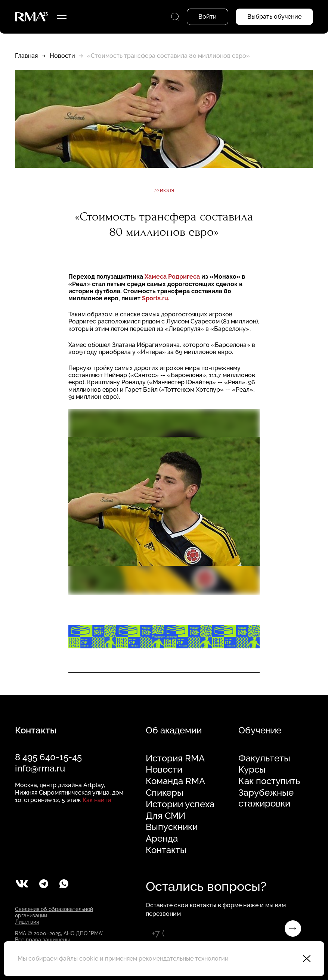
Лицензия (27, 922)
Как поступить (269, 781)
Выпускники (172, 827)
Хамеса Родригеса (173, 276)
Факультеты (264, 758)
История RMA (175, 758)
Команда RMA (175, 781)
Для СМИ (165, 816)
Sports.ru (155, 298)
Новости (62, 55)
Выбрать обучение (274, 16)
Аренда (162, 838)
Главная (26, 55)
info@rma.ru (40, 768)
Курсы (252, 769)
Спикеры (164, 793)
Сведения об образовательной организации (54, 912)
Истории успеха (180, 804)
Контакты (166, 850)
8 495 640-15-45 (48, 757)
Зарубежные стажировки (266, 798)
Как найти (97, 800)
